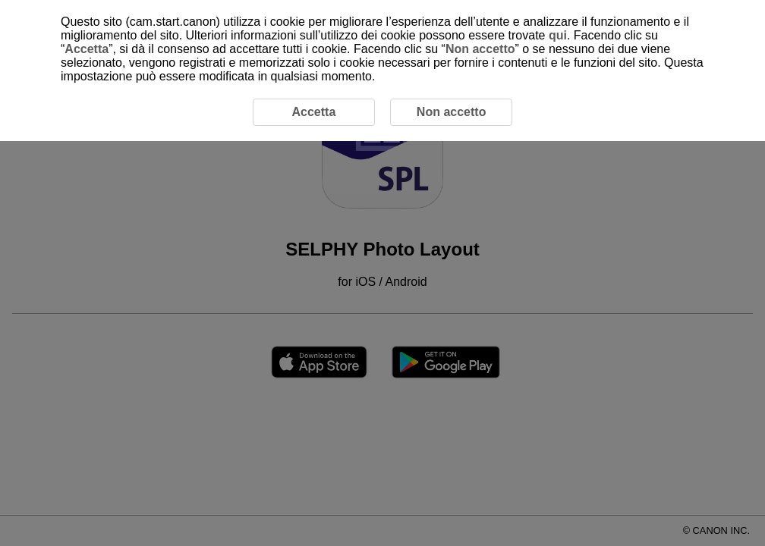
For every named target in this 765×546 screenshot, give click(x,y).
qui (558, 35)
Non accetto (480, 48)
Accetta (87, 48)
